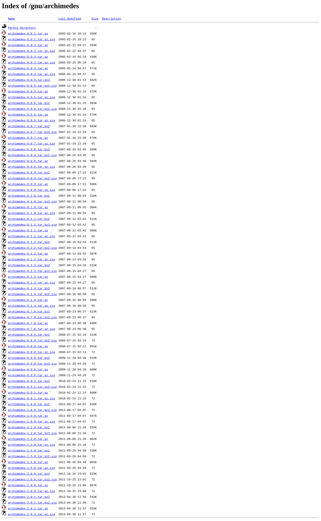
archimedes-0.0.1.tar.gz (28, 33)
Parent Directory (22, 28)
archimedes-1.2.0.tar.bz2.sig (32, 433)
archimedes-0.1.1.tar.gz (28, 230)
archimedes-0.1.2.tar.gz (28, 253)
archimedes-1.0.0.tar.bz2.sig (32, 410)
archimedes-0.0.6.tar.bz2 (29, 103)
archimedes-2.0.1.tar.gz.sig (31, 514)
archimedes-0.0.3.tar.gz (28, 57)
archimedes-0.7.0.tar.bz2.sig (32, 317)
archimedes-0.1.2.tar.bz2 (29, 242)
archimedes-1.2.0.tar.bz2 (29, 427)
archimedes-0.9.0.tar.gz (28, 369)
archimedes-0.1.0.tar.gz (28, 207)
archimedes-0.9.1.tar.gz (28, 392)
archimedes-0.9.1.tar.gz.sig (31, 398)
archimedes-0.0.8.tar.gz (28, 161)
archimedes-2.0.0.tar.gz (28, 485)
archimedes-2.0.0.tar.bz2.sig (32, 479)
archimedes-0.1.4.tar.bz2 (29, 288)
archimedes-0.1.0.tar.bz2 (29, 196)
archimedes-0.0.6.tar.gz (28, 114)
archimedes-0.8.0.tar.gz (28, 346)
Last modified (69, 18)
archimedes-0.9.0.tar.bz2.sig (32, 364)
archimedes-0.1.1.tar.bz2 (29, 219)
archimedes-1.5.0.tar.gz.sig (31, 468)
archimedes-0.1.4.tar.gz (28, 300)
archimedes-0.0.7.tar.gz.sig (31, 143)
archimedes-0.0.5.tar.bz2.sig (32, 86)
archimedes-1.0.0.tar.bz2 (29, 404)
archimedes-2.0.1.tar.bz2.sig (32, 503)
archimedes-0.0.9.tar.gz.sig (31, 190)
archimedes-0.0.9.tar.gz (28, 184)
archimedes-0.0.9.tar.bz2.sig (32, 178)
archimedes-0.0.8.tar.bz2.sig (32, 155)
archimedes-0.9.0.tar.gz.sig (31, 375)
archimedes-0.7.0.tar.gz (28, 323)
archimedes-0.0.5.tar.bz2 (29, 80)
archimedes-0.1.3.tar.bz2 (29, 265)
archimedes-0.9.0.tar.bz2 (29, 358)
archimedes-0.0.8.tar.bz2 (29, 149)
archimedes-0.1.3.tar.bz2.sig (32, 271)
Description (111, 18)
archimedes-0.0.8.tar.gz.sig (31, 167)
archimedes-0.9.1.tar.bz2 (29, 381)
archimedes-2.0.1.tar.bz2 (29, 497)
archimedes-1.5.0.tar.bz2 (29, 450)
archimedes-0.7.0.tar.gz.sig (31, 329)
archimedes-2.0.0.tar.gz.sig (31, 491)
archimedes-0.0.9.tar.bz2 (29, 172)
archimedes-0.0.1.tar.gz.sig (31, 39)
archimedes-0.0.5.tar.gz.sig (31, 97)
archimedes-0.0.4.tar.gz (28, 68)
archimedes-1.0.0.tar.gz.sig (31, 421)
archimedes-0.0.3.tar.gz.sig (31, 62)
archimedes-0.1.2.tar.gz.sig (31, 259)
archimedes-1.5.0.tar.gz (28, 462)
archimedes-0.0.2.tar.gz (28, 45)
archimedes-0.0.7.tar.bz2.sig (32, 132)
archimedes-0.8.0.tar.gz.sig (31, 352)
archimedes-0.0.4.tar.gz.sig (31, 74)
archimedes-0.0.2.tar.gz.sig (31, 51)
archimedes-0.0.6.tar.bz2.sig (32, 109)
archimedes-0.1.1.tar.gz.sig (31, 236)
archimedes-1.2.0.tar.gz (28, 439)
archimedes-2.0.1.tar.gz (28, 508)
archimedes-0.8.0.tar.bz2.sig (32, 340)
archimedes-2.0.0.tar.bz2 (29, 474)
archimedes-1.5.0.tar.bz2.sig (32, 456)
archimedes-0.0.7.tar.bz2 (29, 126)
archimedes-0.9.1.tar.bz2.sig (32, 387)
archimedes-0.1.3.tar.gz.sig (31, 282)
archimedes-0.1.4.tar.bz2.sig (32, 294)
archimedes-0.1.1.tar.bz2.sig (32, 225)
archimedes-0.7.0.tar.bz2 (29, 311)
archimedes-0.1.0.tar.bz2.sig (32, 201)
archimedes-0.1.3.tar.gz (28, 277)
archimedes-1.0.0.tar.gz (28, 416)
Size (94, 18)
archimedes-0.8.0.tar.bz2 (29, 335)
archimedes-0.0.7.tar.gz (28, 138)
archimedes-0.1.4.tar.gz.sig (31, 306)
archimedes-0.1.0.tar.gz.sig (31, 213)
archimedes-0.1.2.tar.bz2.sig (32, 248)
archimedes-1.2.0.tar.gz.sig (31, 445)
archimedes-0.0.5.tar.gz (28, 91)
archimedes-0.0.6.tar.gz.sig (31, 120)
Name (11, 18)
